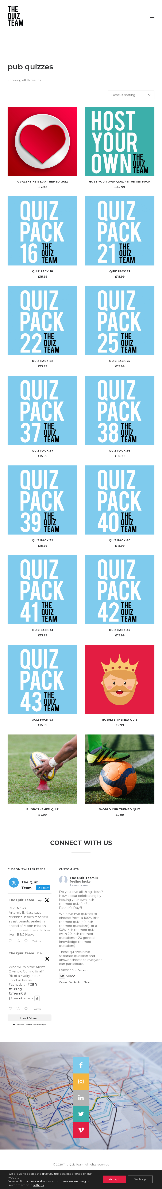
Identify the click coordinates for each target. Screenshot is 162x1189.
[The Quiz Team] (81, 16)
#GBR (32, 985)
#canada (16, 985)
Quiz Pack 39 (42, 540)
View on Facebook (69, 982)
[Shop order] (131, 95)
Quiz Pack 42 (119, 630)
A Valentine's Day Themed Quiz (42, 181)
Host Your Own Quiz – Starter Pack (119, 181)
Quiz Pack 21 (119, 271)
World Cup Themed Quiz (119, 809)
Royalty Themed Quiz (120, 719)
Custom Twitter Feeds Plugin (29, 1024)
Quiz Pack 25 (119, 361)
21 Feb (40, 953)
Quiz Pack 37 (42, 450)
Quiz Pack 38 (119, 450)
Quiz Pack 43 (42, 719)
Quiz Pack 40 (120, 540)
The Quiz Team (21, 900)
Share (87, 982)
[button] (152, 16)
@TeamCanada (21, 998)
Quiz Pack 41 (42, 630)
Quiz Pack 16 (42, 271)
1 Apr (40, 900)
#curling (15, 989)
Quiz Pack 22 (42, 361)
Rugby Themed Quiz (42, 809)
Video (67, 976)
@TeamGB (17, 993)
